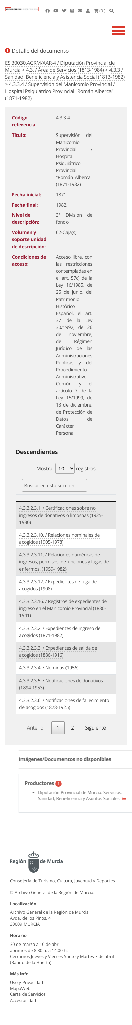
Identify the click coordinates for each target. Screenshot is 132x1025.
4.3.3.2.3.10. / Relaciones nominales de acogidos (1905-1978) (59, 538)
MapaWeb (20, 988)
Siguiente (95, 727)
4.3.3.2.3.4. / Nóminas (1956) (48, 668)
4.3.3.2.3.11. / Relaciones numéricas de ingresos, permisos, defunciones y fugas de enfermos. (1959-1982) (64, 562)
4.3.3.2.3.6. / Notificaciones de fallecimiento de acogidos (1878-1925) (64, 704)
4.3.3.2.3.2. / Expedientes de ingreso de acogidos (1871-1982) (59, 632)
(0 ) (100, 11)
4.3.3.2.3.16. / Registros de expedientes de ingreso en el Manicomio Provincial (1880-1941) (63, 608)
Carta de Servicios (28, 994)
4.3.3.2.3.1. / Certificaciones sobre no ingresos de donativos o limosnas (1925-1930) (61, 515)
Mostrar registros (65, 468)
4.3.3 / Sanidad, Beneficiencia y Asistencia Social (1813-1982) (65, 73)
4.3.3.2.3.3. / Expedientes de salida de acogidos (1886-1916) (58, 651)
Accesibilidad (23, 1000)
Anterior (36, 727)
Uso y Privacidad (26, 982)
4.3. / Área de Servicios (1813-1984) (65, 70)
